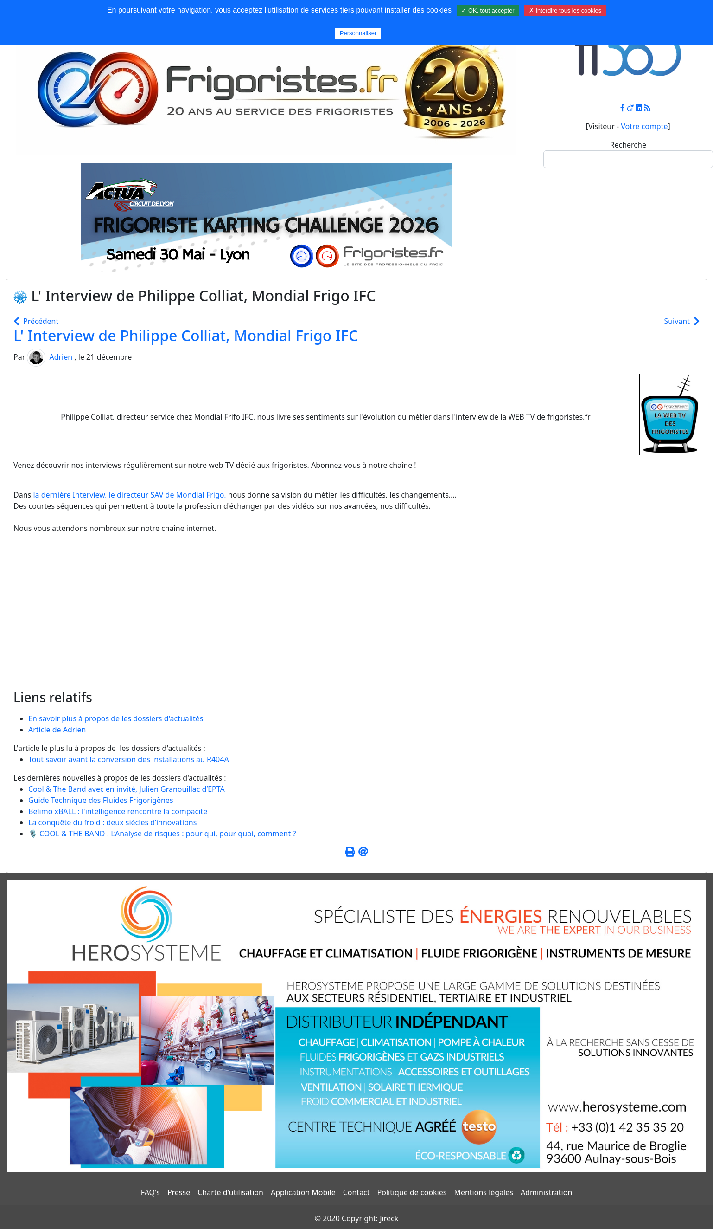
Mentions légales (483, 1192)
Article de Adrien (57, 729)
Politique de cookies (412, 1192)
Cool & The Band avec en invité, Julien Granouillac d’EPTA (126, 789)
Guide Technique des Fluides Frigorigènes (100, 800)
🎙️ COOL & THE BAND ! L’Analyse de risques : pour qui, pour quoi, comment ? (162, 833)
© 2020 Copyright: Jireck (356, 1218)
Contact (356, 1192)
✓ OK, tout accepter (487, 10)
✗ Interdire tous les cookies (565, 10)
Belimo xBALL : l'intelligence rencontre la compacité (117, 811)
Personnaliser (358, 33)
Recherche (628, 145)
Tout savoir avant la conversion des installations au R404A (128, 759)
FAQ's (150, 1192)
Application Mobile (303, 1192)
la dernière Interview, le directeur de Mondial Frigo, (129, 495)
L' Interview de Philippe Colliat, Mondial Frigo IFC (185, 335)
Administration (546, 1192)
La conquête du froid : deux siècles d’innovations (112, 822)
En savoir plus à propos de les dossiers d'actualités (116, 718)
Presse (178, 1192)
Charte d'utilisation (230, 1192)
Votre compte (644, 126)
